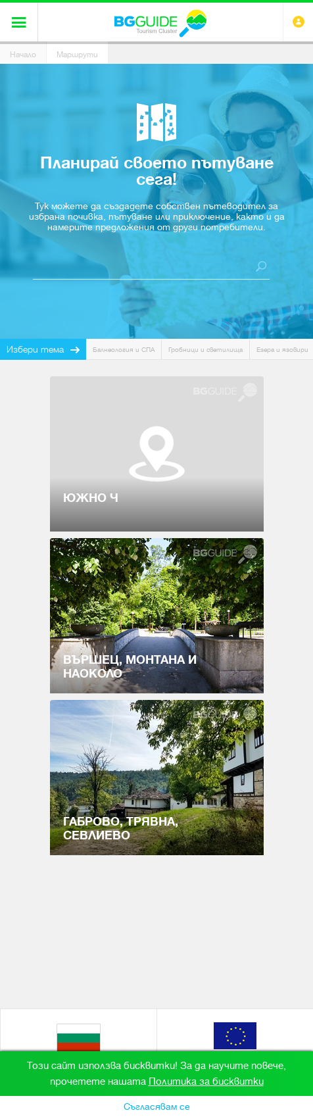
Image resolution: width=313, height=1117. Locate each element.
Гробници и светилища (205, 349)
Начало (23, 54)
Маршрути (77, 54)
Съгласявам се (157, 1106)
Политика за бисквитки (206, 1081)
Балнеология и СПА (124, 349)
